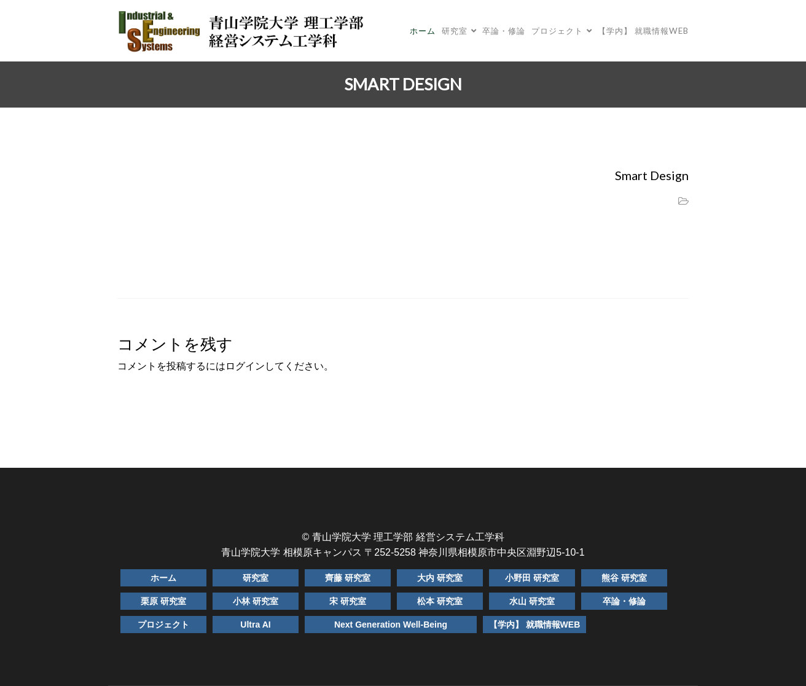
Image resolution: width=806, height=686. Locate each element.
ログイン (245, 366)
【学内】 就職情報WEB (643, 31)
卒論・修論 (503, 31)
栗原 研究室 (163, 601)
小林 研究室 (255, 601)
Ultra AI (255, 624)
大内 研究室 (440, 578)
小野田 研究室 (532, 578)
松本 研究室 (440, 601)
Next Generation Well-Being (390, 624)
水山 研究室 (532, 601)
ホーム (423, 31)
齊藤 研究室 (347, 578)
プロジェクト (557, 31)
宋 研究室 (347, 601)
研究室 (455, 31)
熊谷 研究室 (624, 578)
